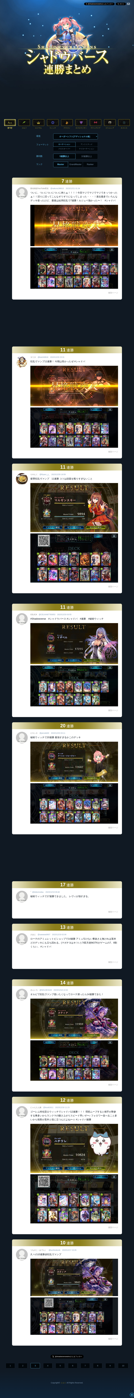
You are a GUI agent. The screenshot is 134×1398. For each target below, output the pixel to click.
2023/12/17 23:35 (69, 1250)
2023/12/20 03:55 (64, 614)
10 (123, 1366)
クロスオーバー (64, 149)
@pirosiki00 (44, 733)
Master (60, 164)
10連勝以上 (86, 156)
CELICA (33, 614)
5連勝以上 (64, 156)
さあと (33, 934)
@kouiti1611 (48, 1107)
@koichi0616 (43, 357)
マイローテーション (86, 149)
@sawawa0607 (44, 934)
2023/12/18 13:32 (61, 990)
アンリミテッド (87, 144)
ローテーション (64, 144)
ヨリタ (33, 357)
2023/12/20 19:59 (58, 474)
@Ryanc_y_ (44, 474)
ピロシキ (34, 733)
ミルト (63, 1383)
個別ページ (113, 293)
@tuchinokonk (54, 1250)
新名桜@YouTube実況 (39, 188)
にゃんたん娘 (35, 1107)
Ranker (90, 164)
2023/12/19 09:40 (52, 892)
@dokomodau (38, 892)
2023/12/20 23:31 (57, 357)
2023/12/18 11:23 (62, 1107)
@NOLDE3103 (46, 990)
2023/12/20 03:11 (58, 733)
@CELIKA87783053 (47, 614)
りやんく (34, 474)
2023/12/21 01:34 (73, 188)
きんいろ (34, 990)
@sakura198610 (57, 188)
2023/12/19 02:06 (59, 934)
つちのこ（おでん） (38, 1250)
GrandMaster (75, 164)
